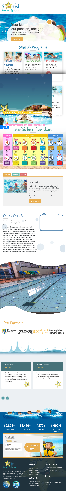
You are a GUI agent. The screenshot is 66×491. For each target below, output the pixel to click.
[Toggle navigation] (61, 6)
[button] (5, 28)
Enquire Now (17, 39)
